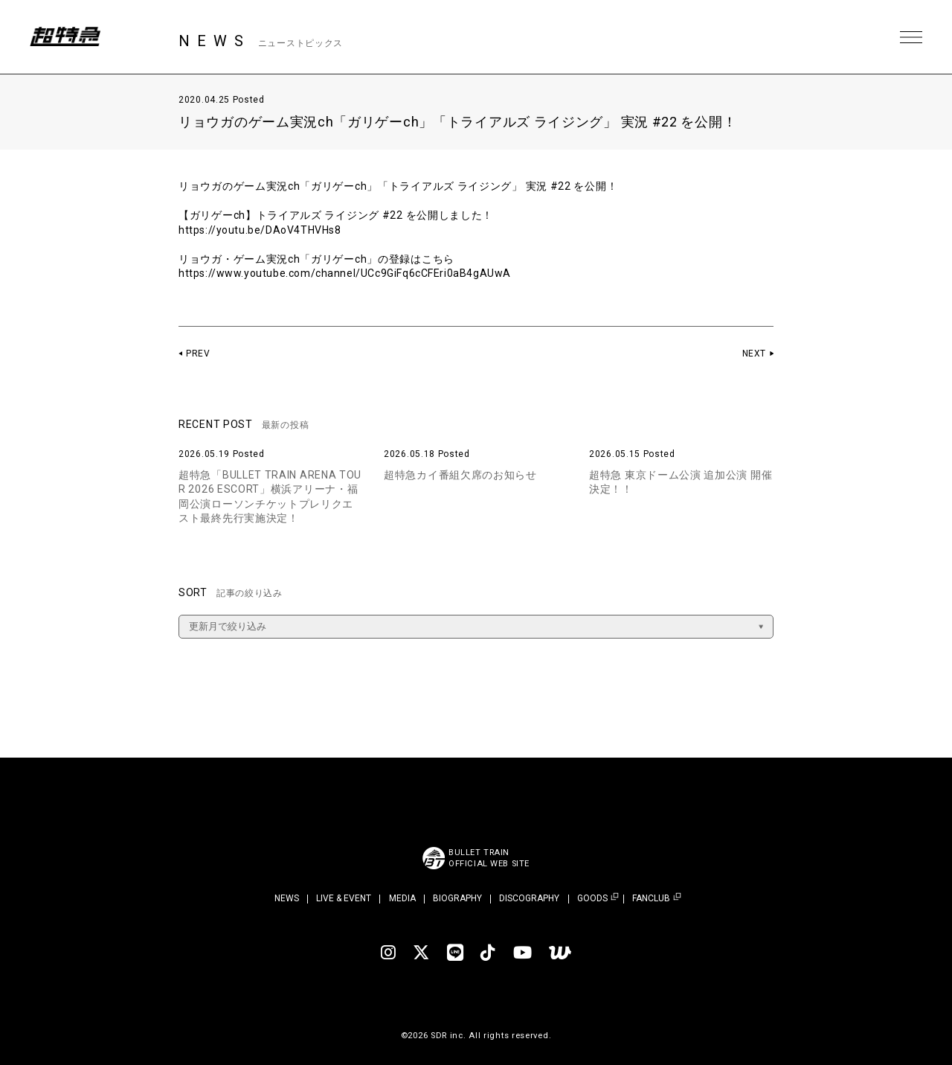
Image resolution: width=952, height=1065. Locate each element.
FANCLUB (651, 899)
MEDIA (402, 898)
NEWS (286, 898)
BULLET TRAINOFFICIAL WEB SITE (489, 858)
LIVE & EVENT (343, 898)
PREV (198, 353)
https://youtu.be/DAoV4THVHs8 (261, 230)
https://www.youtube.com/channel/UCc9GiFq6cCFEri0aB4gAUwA (346, 273)
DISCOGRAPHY (529, 898)
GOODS (592, 899)
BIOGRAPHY (457, 898)
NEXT (754, 353)
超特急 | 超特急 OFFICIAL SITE (67, 37)
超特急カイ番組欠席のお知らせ (460, 475)
